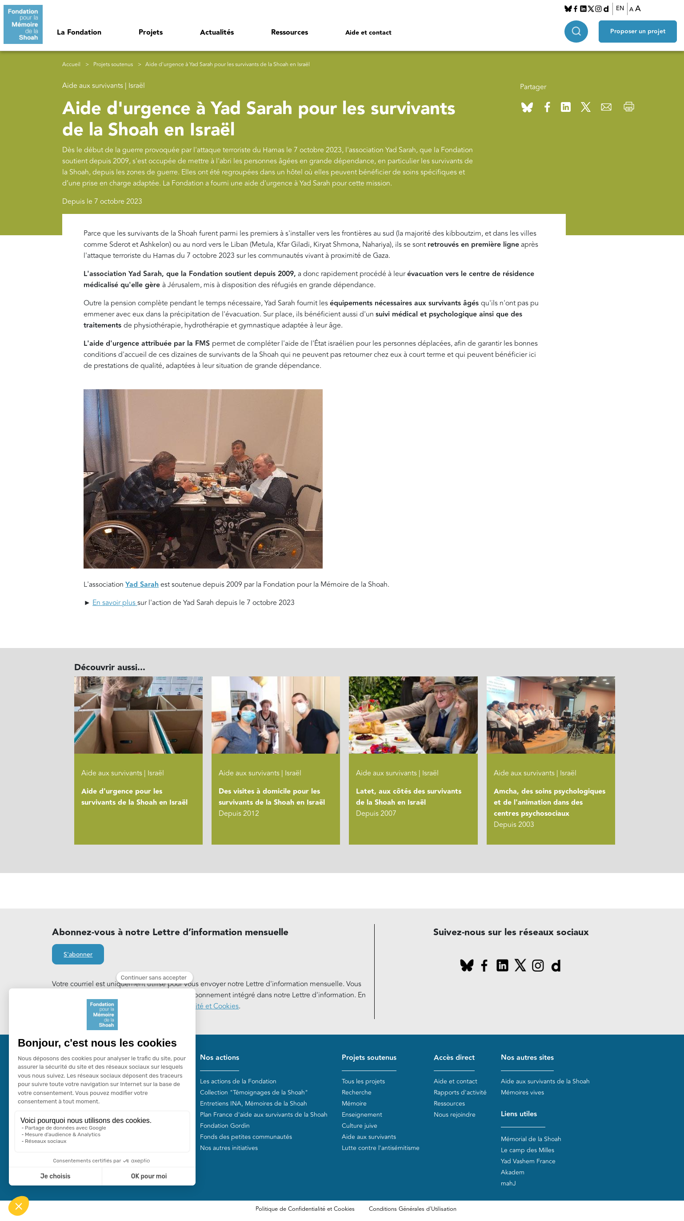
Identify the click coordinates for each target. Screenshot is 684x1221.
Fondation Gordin (225, 1125)
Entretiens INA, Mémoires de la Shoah (253, 1103)
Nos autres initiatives (229, 1148)
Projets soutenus (113, 64)
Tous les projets (363, 1081)
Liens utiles (519, 1114)
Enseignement (362, 1114)
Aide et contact (368, 33)
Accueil (71, 64)
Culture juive (359, 1125)
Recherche (357, 1092)
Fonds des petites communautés (246, 1137)
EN (620, 8)
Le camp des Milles (527, 1150)
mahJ (508, 1183)
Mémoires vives (522, 1092)
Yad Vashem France (528, 1161)
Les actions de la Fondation (238, 1081)
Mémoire (354, 1103)
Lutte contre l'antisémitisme (381, 1148)
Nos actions (219, 1057)
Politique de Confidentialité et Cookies (305, 1209)
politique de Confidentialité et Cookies (177, 1006)
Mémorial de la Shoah (531, 1139)
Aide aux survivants (369, 1137)
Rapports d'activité (460, 1092)
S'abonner (78, 955)
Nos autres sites (527, 1057)
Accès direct (454, 1057)
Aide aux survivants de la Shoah (545, 1081)
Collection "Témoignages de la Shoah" (254, 1092)
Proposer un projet (637, 31)
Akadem (512, 1172)
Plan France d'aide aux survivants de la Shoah (264, 1114)
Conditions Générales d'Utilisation (412, 1209)
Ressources (289, 32)
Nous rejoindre (455, 1114)
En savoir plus (114, 602)
